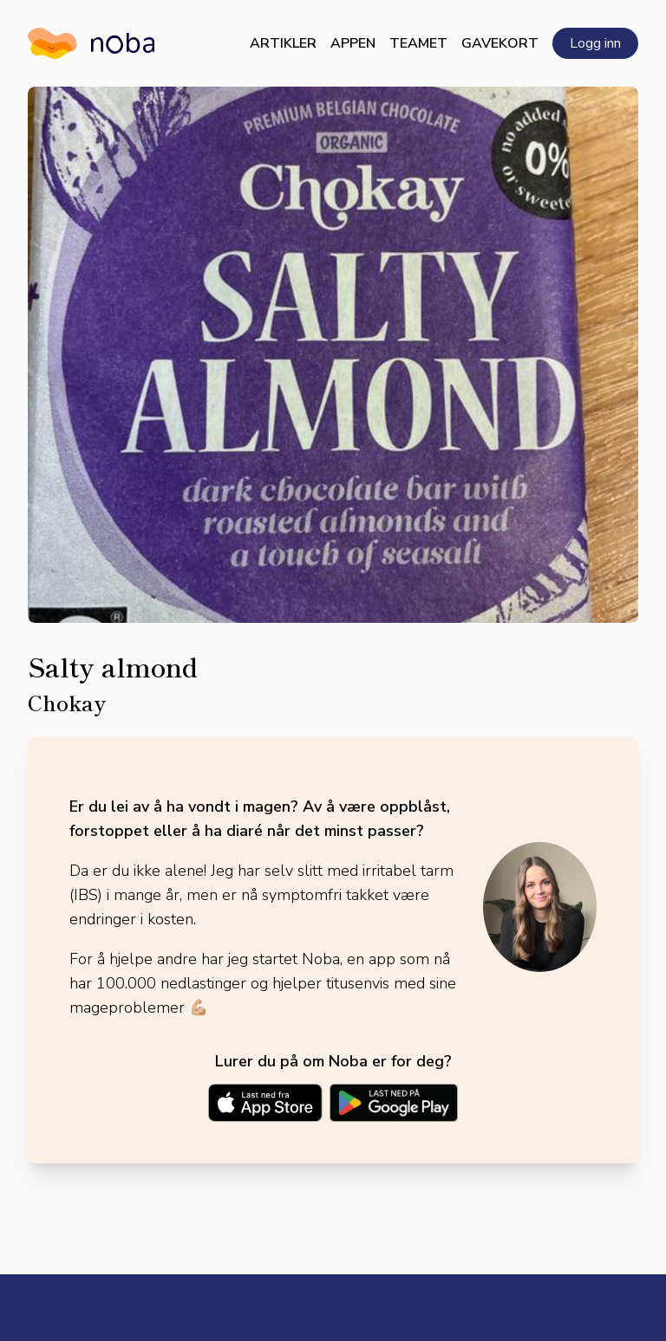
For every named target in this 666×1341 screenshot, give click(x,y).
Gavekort (500, 43)
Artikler (283, 43)
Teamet (418, 43)
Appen (352, 43)
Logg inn (595, 43)
